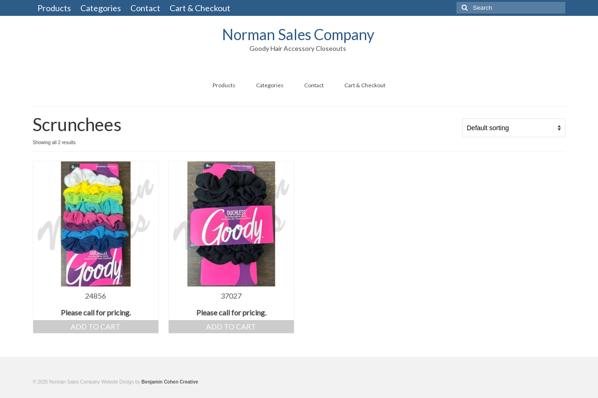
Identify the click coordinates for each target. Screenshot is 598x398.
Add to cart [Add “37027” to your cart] (231, 326)
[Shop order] (514, 128)
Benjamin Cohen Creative (170, 381)
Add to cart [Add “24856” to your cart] (96, 326)
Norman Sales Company (298, 34)
